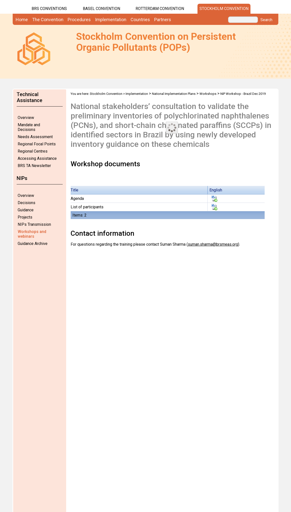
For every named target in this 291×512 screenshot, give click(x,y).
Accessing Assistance (37, 158)
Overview (26, 117)
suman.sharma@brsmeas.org (213, 244)
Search (266, 20)
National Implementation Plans (173, 94)
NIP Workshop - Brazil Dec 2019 (243, 94)
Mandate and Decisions (29, 127)
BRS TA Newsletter (34, 165)
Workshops (207, 94)
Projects (25, 217)
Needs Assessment (35, 136)
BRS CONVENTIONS (49, 8)
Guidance (26, 210)
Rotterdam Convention (160, 8)
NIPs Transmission (34, 224)
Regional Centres (33, 151)
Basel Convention (101, 8)
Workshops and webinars (32, 234)
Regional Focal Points (37, 144)
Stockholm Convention (223, 8)
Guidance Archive (33, 243)
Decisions (26, 202)
